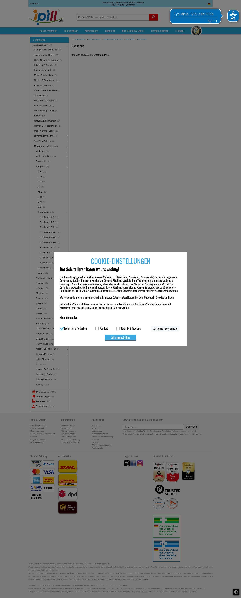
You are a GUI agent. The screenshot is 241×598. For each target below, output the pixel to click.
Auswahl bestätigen (165, 328)
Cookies (160, 297)
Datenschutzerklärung (123, 297)
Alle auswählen (120, 337)
